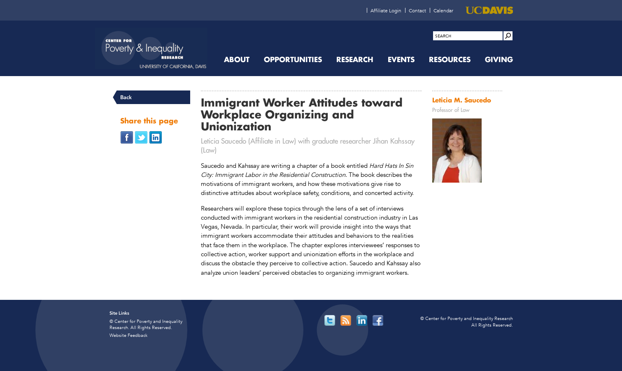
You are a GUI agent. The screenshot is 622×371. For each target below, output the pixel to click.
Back (126, 97)
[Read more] (467, 151)
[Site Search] (508, 35)
